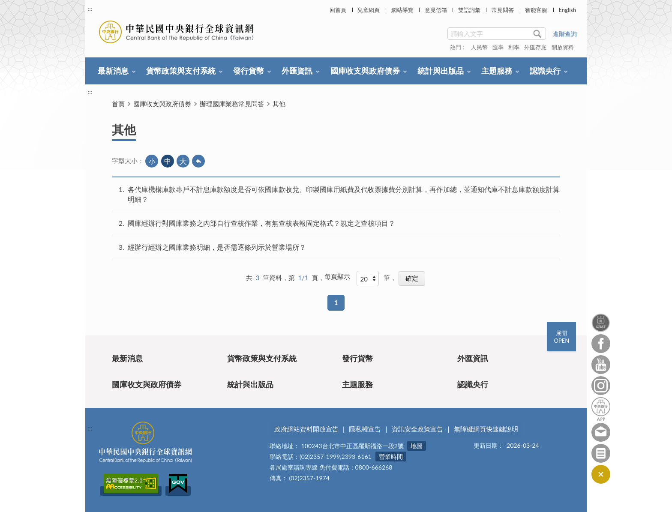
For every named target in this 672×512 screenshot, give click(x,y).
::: (90, 8)
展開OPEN (561, 336)
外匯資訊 (297, 70)
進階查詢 (565, 33)
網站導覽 (402, 9)
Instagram (600, 385)
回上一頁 (198, 161)
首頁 (118, 104)
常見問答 (503, 9)
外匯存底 (535, 47)
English (567, 9)
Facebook (600, 343)
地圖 (417, 445)
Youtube (600, 364)
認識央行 (545, 70)
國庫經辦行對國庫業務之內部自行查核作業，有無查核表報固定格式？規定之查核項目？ (261, 223)
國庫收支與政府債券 (365, 70)
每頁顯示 (337, 276)
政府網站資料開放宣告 (306, 429)
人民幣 (479, 47)
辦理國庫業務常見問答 (232, 104)
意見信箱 (436, 9)
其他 (279, 104)
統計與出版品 (440, 70)
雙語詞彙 (469, 9)
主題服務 (496, 70)
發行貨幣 (248, 70)
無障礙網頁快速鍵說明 (486, 429)
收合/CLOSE (601, 474)
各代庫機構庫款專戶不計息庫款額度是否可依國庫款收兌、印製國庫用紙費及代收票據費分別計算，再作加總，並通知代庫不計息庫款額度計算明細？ (344, 194)
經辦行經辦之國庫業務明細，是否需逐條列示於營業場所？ (217, 247)
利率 (513, 47)
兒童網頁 (368, 9)
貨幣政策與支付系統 (181, 70)
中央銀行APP (600, 409)
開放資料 (563, 47)
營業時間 (391, 456)
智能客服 (536, 9)
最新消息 (113, 70)
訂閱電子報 (600, 453)
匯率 (498, 47)
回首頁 (338, 9)
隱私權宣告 (365, 429)
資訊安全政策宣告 (417, 429)
